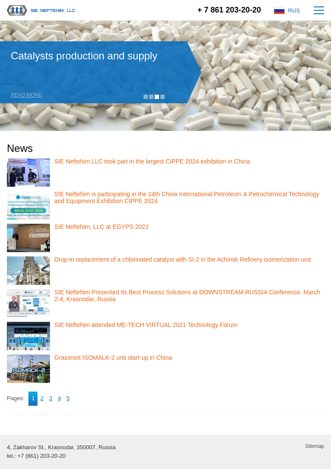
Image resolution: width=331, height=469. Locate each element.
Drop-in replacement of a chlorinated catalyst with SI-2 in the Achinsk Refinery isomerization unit (182, 259)
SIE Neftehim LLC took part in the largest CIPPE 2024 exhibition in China (152, 161)
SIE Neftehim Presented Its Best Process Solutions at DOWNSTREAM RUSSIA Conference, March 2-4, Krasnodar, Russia (187, 295)
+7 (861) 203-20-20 (42, 456)
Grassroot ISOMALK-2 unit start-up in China (113, 357)
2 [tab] (151, 97)
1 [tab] (146, 97)
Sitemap (314, 446)
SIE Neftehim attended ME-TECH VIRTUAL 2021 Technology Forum (145, 324)
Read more (26, 95)
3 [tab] (157, 97)
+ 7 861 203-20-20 (229, 10)
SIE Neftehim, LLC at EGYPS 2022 (101, 226)
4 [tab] (162, 97)
